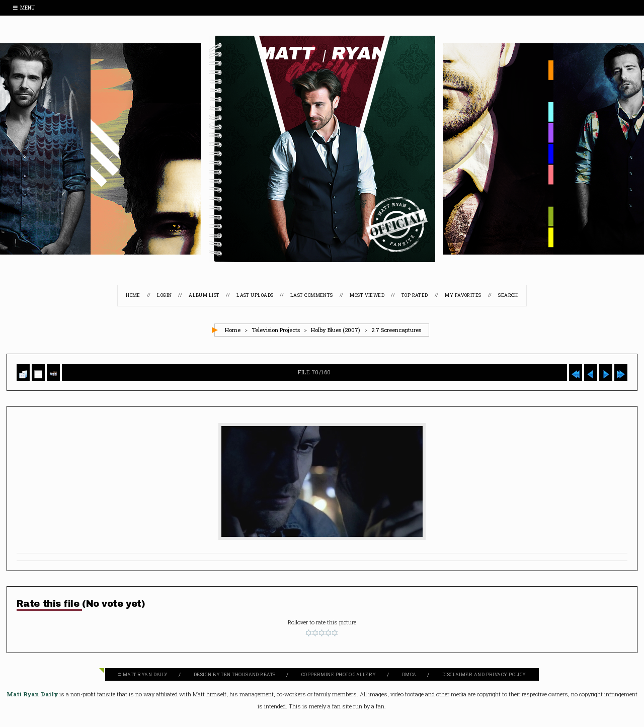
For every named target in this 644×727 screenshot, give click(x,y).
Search (508, 295)
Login (164, 295)
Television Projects (276, 330)
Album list (204, 295)
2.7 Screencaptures (396, 330)
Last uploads (254, 295)
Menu (24, 8)
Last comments (311, 295)
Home (133, 295)
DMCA (409, 674)
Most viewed (367, 295)
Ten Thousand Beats (248, 674)
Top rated (414, 295)
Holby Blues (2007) (335, 330)
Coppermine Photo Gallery (338, 674)
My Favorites (463, 295)
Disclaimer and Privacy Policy (484, 674)
